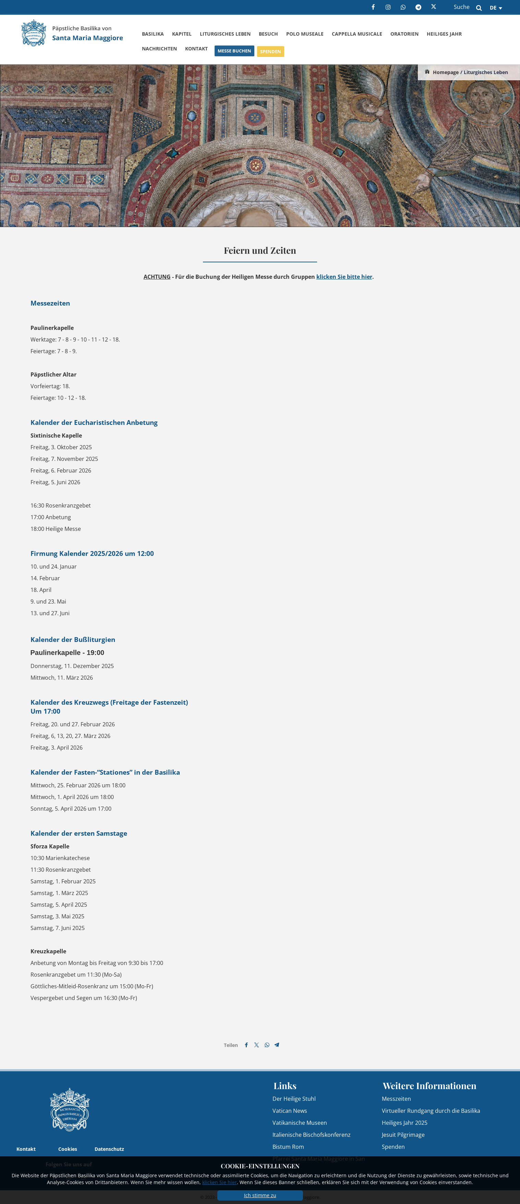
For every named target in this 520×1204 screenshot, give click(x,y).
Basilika (153, 34)
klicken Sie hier (219, 1182)
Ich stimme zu (260, 1195)
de (493, 7)
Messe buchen (234, 54)
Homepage (446, 72)
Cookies (67, 1149)
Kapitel (182, 34)
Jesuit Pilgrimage (403, 1135)
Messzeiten (396, 1098)
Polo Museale (305, 34)
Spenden (270, 56)
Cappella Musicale (357, 34)
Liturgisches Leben (225, 34)
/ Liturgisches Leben (484, 72)
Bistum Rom (288, 1147)
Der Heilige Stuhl (294, 1098)
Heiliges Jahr (444, 35)
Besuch (268, 34)
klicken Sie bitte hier (344, 277)
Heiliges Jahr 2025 (404, 1122)
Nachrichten (159, 50)
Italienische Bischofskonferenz (312, 1135)
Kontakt (196, 51)
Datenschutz (109, 1149)
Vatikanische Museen (300, 1122)
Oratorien (404, 34)
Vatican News (290, 1110)
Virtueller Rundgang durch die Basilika (431, 1110)
